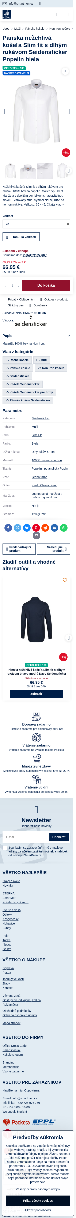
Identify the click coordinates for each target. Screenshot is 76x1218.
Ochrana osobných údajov (20, 1015)
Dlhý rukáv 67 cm (43, 451)
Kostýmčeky (10, 919)
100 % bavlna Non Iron (47, 460)
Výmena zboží (12, 995)
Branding (8, 1062)
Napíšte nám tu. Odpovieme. (21, 1090)
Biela (35, 443)
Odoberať (59, 837)
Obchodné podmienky (17, 1010)
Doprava (8, 968)
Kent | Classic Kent (44, 485)
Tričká (7, 940)
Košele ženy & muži (15, 902)
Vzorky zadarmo (13, 1071)
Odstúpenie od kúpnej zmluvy (22, 1000)
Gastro (7, 949)
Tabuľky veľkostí (13, 979)
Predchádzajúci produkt (18, 549)
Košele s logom (13, 1054)
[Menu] (68, 14)
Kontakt (7, 988)
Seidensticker (40, 418)
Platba (7, 972)
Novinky (8, 885)
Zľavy (6, 983)
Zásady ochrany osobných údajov (38, 1189)
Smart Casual (11, 1050)
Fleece (7, 944)
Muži (35, 426)
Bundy (7, 928)
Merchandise (11, 1067)
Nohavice (9, 923)
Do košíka (46, 285)
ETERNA (9, 893)
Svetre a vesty (12, 910)
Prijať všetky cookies (38, 1200)
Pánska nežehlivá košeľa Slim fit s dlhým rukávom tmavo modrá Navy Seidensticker (36, 671)
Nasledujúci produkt (56, 549)
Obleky (7, 914)
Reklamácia (10, 1004)
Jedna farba (39, 477)
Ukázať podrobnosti (38, 1210)
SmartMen (9, 898)
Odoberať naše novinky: (36, 826)
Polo (5, 935)
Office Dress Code (15, 1045)
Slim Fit (37, 435)
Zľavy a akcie (11, 881)
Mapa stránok (11, 1023)
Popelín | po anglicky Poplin (50, 468)
